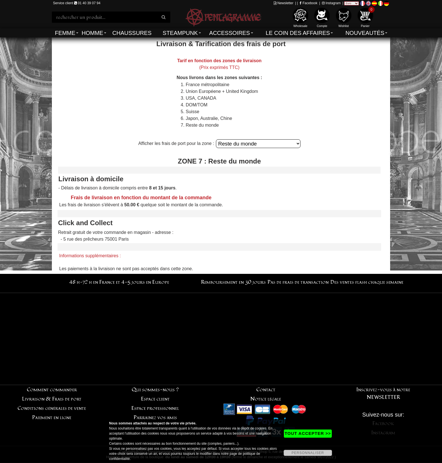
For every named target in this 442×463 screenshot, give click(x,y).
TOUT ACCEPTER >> (308, 433)
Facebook (308, 3)
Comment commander (52, 389)
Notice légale (265, 398)
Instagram (331, 3)
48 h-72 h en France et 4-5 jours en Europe (119, 282)
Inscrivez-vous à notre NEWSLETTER (383, 393)
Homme (92, 33)
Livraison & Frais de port (51, 398)
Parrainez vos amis (155, 417)
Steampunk (180, 33)
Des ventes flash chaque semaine (366, 282)
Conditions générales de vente (51, 408)
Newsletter (283, 3)
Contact (265, 389)
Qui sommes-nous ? (155, 389)
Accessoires (229, 33)
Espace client (155, 398)
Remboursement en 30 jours (233, 282)
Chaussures (132, 33)
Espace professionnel (155, 408)
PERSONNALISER (307, 453)
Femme (65, 33)
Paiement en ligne (51, 417)
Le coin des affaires (298, 33)
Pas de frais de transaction (298, 282)
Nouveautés (364, 33)
